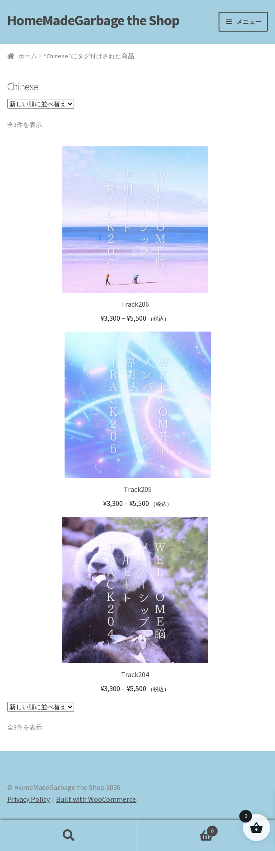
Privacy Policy (28, 799)
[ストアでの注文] (40, 104)
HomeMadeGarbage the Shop (93, 20)
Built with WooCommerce (96, 799)
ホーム (27, 56)
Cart (178, 829)
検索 (69, 835)
